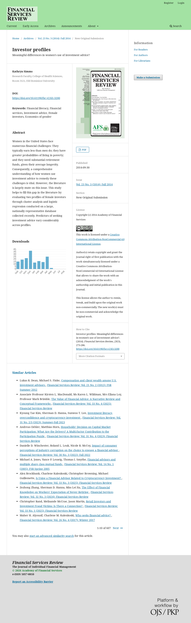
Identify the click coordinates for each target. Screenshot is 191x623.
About (92, 26)
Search (176, 26)
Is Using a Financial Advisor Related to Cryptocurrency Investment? (79, 478)
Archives (49, 26)
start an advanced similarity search (51, 536)
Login (181, 2)
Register (168, 2)
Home (15, 38)
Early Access (30, 26)
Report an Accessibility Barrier (32, 581)
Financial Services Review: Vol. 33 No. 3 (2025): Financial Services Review (66, 483)
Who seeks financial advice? (93, 515)
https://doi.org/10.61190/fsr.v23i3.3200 (36, 98)
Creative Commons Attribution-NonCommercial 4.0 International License (100, 239)
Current (12, 26)
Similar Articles (24, 373)
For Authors (141, 55)
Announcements (71, 26)
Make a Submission (148, 77)
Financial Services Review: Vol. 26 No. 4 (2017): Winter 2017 (57, 520)
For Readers (141, 49)
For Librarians (142, 60)
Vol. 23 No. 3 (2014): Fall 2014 (54, 38)
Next (116, 528)
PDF (84, 149)
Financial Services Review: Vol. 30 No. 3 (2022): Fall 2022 (55, 455)
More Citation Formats (92, 356)
